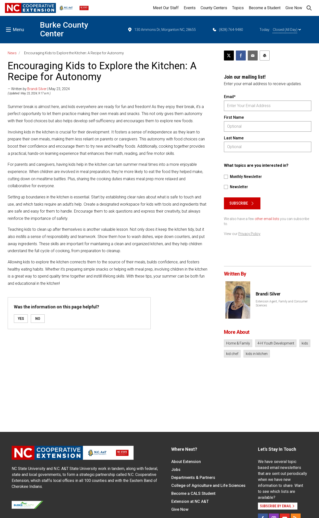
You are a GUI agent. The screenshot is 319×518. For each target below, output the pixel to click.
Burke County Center (64, 29)
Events (190, 7)
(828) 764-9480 (227, 29)
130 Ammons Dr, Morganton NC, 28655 (161, 29)
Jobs (175, 469)
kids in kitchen (257, 354)
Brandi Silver (37, 89)
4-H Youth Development (275, 343)
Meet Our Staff (166, 7)
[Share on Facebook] (241, 55)
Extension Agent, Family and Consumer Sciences (282, 303)
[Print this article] (265, 55)
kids (305, 343)
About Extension (186, 461)
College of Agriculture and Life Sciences (208, 485)
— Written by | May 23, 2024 (39, 89)
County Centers (214, 7)
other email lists (267, 219)
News (12, 53)
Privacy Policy (249, 234)
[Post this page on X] (229, 55)
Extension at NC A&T (190, 501)
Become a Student (265, 7)
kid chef (232, 354)
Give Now (293, 7)
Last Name (234, 138)
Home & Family (238, 343)
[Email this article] (253, 55)
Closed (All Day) (287, 30)
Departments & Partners (193, 477)
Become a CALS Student (193, 493)
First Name (234, 117)
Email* (230, 96)
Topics (238, 7)
